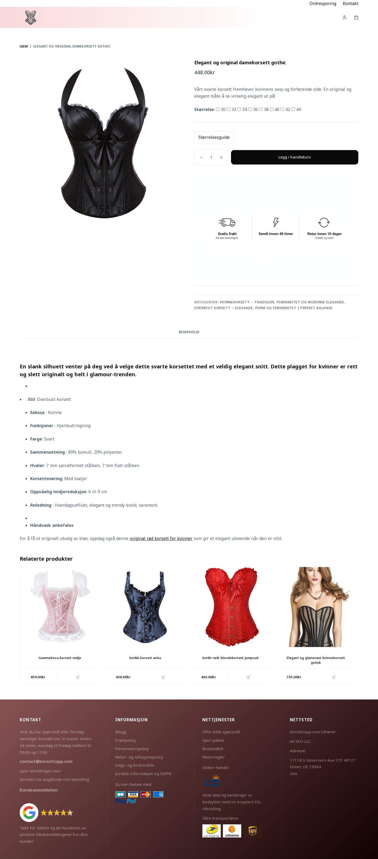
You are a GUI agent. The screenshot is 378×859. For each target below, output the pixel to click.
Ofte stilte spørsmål (221, 731)
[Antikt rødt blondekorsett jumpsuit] (230, 607)
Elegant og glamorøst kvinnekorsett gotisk (315, 659)
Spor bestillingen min (40, 770)
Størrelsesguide (214, 137)
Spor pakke (213, 740)
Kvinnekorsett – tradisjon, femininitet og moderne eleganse (282, 302)
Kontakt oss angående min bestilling (54, 779)
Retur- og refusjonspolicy (139, 756)
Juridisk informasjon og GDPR (143, 773)
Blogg (120, 731)
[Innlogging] (344, 17)
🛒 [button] (78, 676)
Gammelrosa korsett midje (59, 657)
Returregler (213, 756)
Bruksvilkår (213, 748)
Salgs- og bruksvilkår (135, 764)
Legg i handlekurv (294, 157)
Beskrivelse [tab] (189, 332)
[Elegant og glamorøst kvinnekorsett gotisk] (316, 607)
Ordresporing (322, 3)
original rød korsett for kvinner (161, 538)
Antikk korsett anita (145, 657)
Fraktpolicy (125, 740)
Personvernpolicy (132, 748)
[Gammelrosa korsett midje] (60, 607)
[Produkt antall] (211, 157)
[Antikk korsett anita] (145, 607)
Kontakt (350, 3)
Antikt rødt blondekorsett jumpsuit (230, 657)
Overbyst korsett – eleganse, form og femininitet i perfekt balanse (263, 307)
